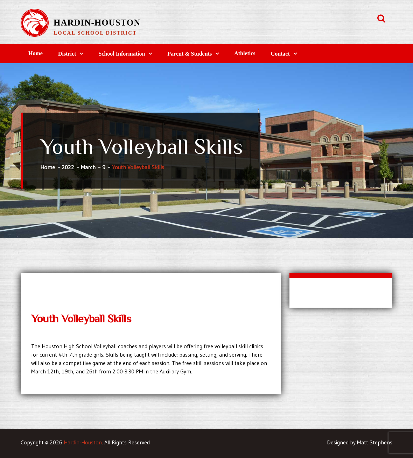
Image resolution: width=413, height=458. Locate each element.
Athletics (244, 53)
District (67, 54)
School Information (121, 54)
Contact (280, 54)
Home (35, 53)
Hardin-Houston (97, 22)
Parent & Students (189, 54)
